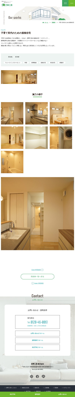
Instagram (31, 376)
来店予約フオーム (37, 347)
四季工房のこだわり (11, 387)
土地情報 (46, 387)
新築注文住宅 (25, 387)
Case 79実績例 (38, 283)
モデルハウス (66, 387)
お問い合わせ (62, 394)
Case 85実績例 (36, 270)
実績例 (53, 22)
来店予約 (12, 394)
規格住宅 (36, 387)
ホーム (46, 22)
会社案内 (48, 391)
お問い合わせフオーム (37, 333)
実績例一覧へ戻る (37, 276)
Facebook (37, 376)
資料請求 (37, 394)
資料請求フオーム (37, 340)
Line (43, 376)
